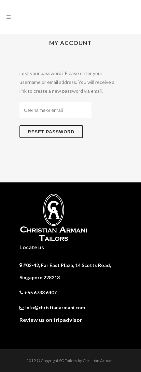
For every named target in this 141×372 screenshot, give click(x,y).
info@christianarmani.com (55, 307)
